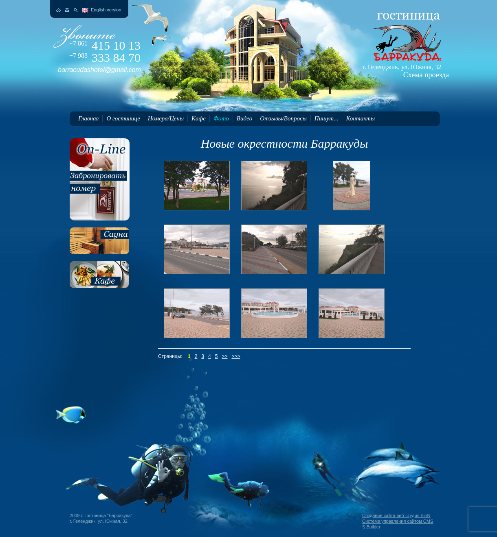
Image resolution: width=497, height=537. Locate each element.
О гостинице (123, 118)
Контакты (360, 118)
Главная (88, 118)
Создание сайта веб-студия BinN (396, 515)
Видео (244, 118)
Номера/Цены (166, 118)
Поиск (75, 10)
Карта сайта (67, 10)
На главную (58, 10)
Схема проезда (426, 75)
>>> (235, 356)
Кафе (198, 118)
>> (224, 356)
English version (106, 9)
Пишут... (326, 118)
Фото (221, 118)
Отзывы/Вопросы (283, 118)
